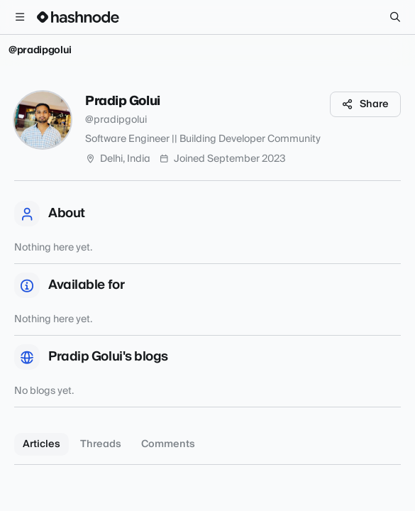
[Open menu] (20, 17)
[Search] (395, 17)
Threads (100, 444)
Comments (168, 444)
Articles (41, 444)
